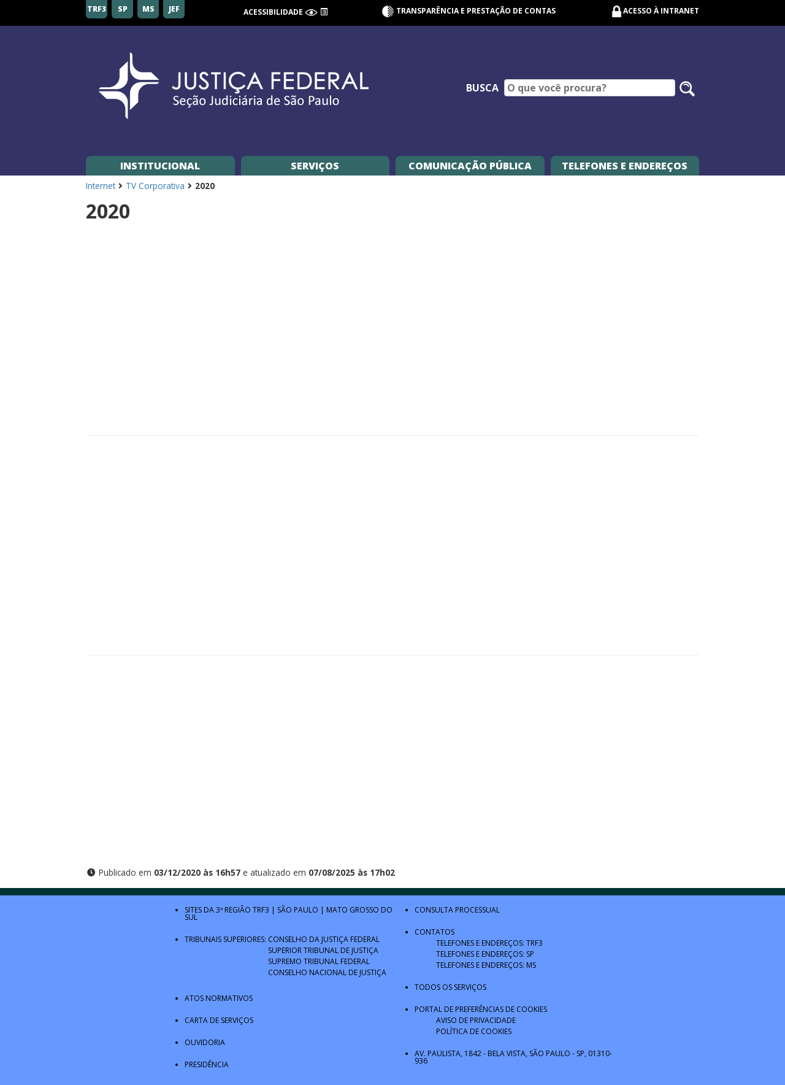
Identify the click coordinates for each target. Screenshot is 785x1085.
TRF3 (261, 910)
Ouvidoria (205, 1042)
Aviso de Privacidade (476, 1020)
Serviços (315, 165)
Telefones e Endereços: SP (485, 954)
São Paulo (297, 910)
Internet (100, 185)
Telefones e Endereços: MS (486, 965)
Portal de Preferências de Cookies (481, 1009)
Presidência (207, 1064)
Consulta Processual (457, 910)
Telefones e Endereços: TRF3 (489, 943)
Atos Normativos (219, 998)
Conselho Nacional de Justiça (327, 972)
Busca (482, 88)
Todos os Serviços (450, 987)
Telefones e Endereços (624, 165)
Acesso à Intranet (661, 11)
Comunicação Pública (470, 165)
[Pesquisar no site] (687, 89)
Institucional (160, 165)
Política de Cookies (473, 1031)
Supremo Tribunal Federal (319, 961)
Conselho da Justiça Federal (324, 939)
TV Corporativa (155, 185)
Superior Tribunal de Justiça (323, 950)
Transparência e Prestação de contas (468, 11)
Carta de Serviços (219, 1020)
